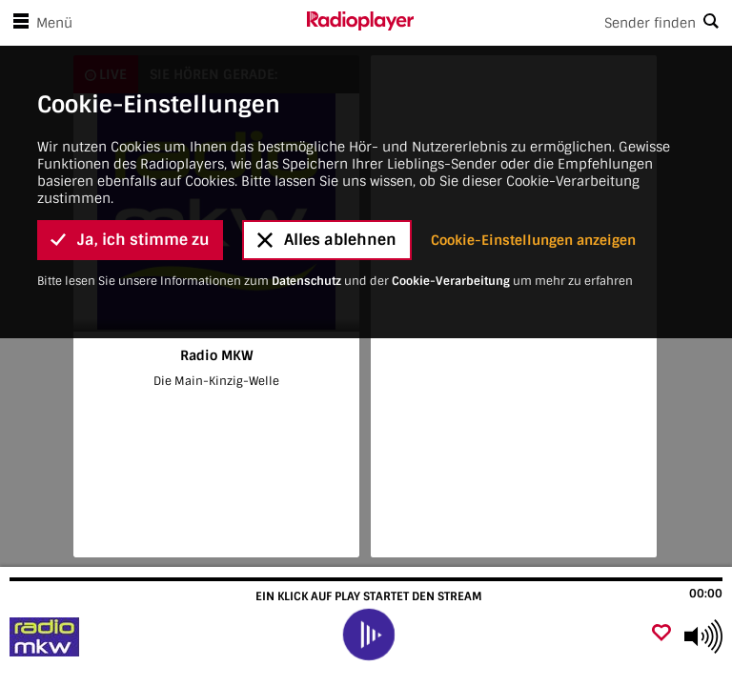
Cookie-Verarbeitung (451, 214)
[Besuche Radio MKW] (117, 636)
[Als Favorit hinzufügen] (661, 634)
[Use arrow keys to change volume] (703, 636)
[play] (368, 634)
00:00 (705, 593)
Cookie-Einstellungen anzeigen (533, 173)
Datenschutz (306, 214)
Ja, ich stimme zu (130, 173)
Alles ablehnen (326, 173)
